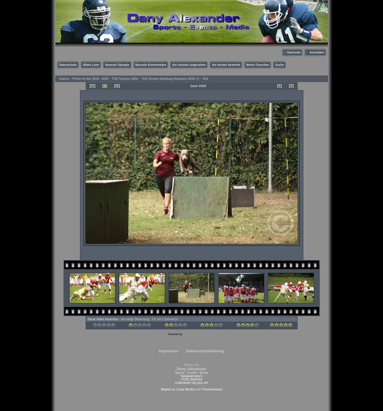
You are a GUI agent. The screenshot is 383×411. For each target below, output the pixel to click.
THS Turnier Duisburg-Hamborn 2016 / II (170, 78)
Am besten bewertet (226, 65)
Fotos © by (191, 368)
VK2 (205, 78)
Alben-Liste (91, 65)
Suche (279, 65)
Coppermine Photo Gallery (199, 334)
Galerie (64, 78)
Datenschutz (68, 65)
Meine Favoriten (257, 65)
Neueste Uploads (117, 65)
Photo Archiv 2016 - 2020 (90, 78)
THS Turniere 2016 (125, 78)
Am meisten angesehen (189, 65)
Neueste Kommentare (151, 65)
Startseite (294, 52)
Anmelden (316, 52)
